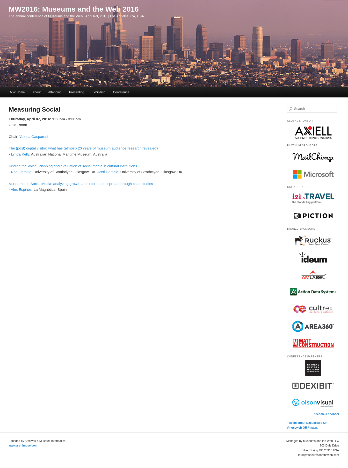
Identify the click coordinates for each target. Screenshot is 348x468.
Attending (55, 92)
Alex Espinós (21, 189)
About (36, 92)
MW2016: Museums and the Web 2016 (74, 9)
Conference (121, 92)
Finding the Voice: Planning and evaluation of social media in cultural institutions (73, 166)
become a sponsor (326, 414)
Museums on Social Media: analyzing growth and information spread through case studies (81, 184)
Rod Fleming (21, 172)
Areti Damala (107, 172)
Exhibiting (98, 92)
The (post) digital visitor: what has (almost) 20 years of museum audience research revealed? (83, 148)
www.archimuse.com (23, 445)
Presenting (76, 92)
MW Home (17, 92)
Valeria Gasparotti (33, 137)
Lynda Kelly (20, 154)
